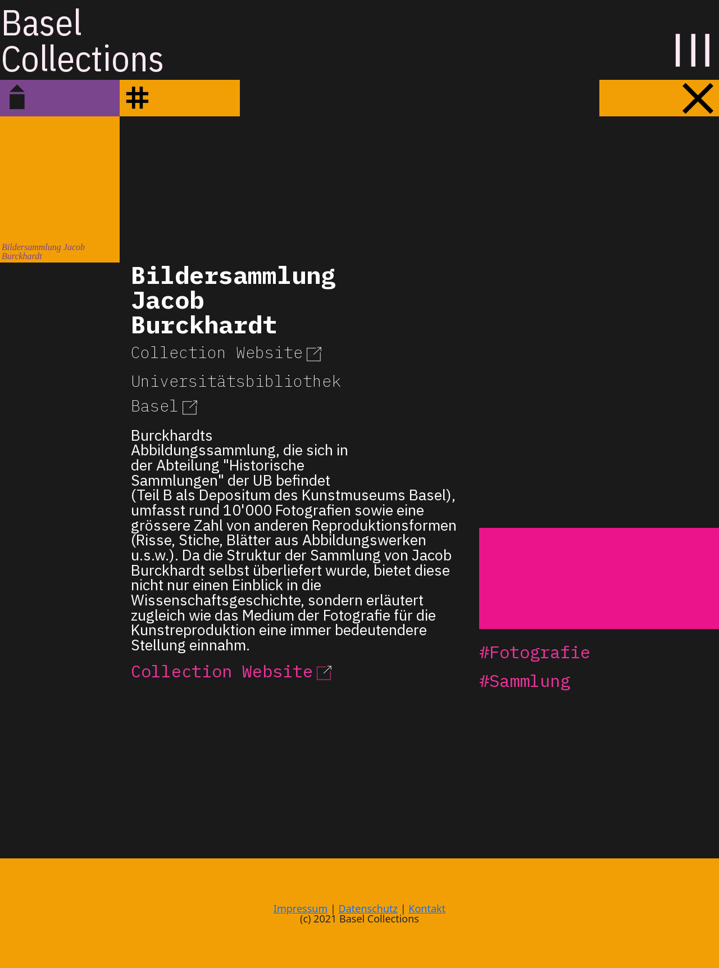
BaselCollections (82, 40)
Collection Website (228, 352)
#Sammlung (524, 680)
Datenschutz (368, 908)
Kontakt (426, 908)
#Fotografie (534, 652)
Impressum (300, 908)
